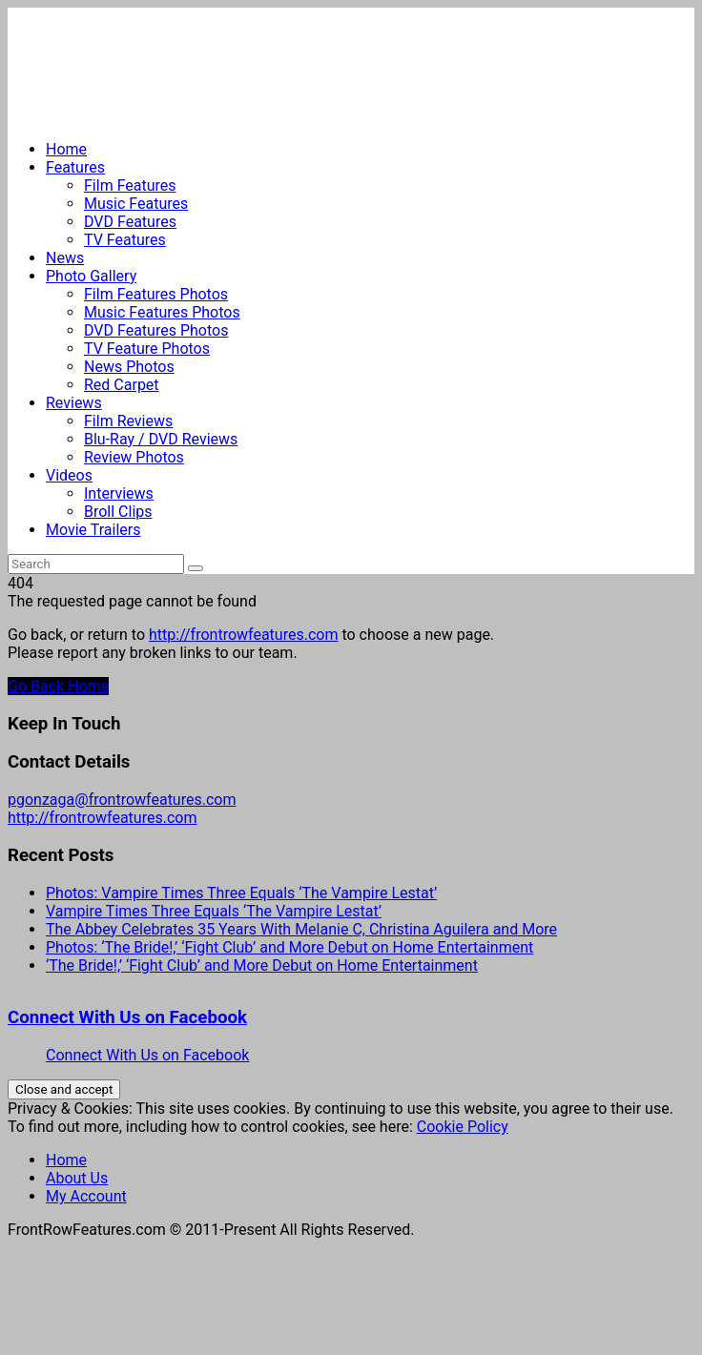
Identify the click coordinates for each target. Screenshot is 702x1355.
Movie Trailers (93, 530)
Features (75, 167)
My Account (86, 1196)
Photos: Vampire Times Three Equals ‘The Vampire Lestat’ (241, 893)
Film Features (130, 185)
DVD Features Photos (156, 330)
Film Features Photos (156, 294)
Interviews (119, 493)
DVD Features (130, 222)
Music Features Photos (162, 312)
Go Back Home (58, 686)
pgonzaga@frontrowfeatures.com (122, 799)
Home (66, 149)
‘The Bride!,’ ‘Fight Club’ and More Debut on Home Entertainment (262, 965)
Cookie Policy (462, 1127)
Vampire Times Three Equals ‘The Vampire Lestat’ (214, 911)
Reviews (74, 403)
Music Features (136, 204)
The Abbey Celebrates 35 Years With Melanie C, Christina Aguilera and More (301, 929)
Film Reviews (128, 421)
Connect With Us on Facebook (127, 1017)
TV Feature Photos (147, 348)
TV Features (125, 240)
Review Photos (134, 457)
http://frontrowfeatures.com (243, 635)
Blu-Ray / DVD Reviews (160, 439)
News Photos (129, 367)
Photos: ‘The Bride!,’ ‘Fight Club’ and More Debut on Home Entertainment (289, 947)
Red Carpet (121, 385)
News (65, 258)
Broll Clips (118, 512)
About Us (77, 1178)
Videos (69, 475)
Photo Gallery (91, 276)
